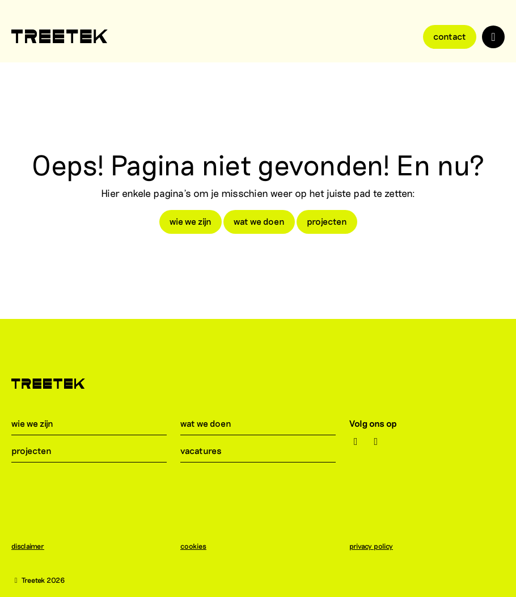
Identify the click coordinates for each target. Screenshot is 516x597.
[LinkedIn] (375, 441)
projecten (327, 221)
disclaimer (33, 545)
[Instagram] (355, 441)
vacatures (207, 450)
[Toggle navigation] (493, 37)
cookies (199, 545)
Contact (449, 36)
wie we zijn (191, 221)
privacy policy (376, 545)
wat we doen (259, 221)
